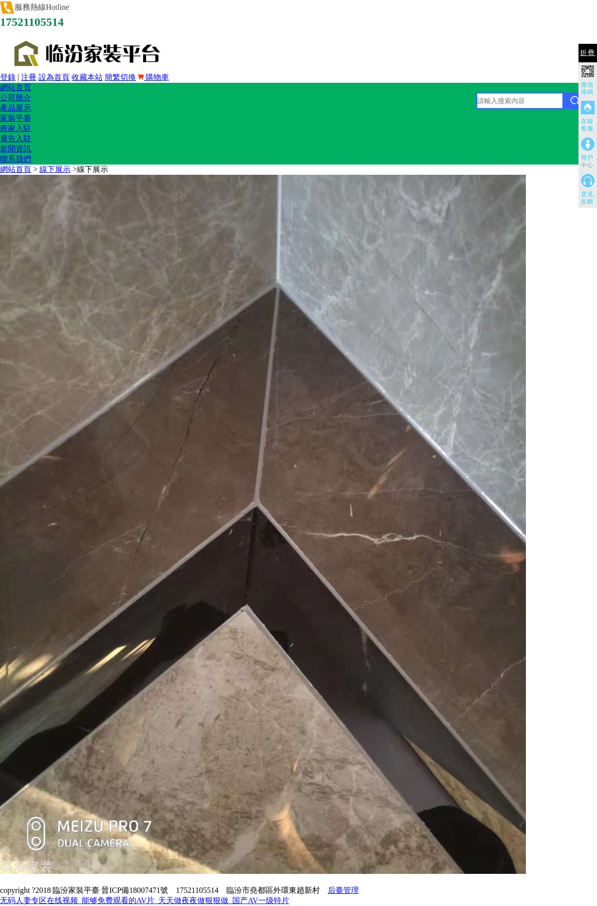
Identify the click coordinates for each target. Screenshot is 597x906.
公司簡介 (15, 97)
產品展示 (15, 108)
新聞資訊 (15, 149)
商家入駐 (15, 128)
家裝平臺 (15, 118)
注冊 (29, 77)
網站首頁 (15, 87)
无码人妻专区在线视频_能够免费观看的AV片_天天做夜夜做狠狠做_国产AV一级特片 (144, 900)
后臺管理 (343, 890)
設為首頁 (54, 77)
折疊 (588, 52)
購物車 (153, 77)
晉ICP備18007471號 (134, 890)
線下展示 (55, 169)
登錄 (8, 77)
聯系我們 (15, 159)
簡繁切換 (120, 77)
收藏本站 (87, 77)
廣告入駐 (15, 138)
